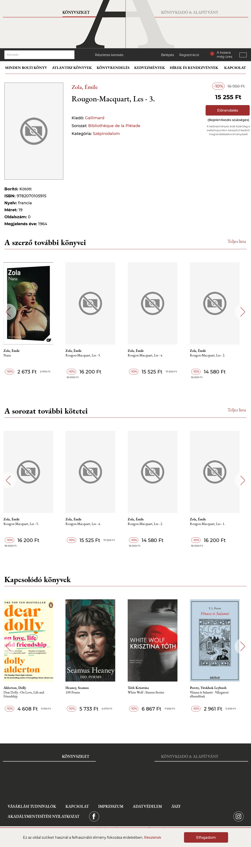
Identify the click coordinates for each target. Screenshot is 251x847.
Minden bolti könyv (26, 67)
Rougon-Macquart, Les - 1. (212, 524)
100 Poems (76, 692)
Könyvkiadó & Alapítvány (189, 12)
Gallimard (94, 118)
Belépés (167, 55)
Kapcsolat (235, 67)
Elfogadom (206, 837)
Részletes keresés (109, 55)
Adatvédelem (147, 806)
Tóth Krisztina (142, 688)
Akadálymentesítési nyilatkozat (43, 816)
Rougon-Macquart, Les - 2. (212, 355)
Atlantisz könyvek (72, 67)
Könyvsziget (76, 12)
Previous (8, 312)
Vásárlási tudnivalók (32, 806)
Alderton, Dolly (18, 688)
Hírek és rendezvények (194, 67)
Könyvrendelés (113, 67)
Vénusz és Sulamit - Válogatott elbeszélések (214, 694)
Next (243, 312)
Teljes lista (236, 241)
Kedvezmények (149, 67)
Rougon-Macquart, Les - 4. (150, 355)
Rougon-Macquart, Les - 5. (87, 355)
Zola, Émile (85, 87)
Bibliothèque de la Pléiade (114, 125)
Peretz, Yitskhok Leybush (213, 688)
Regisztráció (189, 55)
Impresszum (110, 806)
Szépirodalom (106, 133)
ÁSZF (176, 806)
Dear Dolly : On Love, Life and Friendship (27, 694)
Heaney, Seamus (81, 688)
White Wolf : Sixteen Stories (150, 692)
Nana (10, 355)
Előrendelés (227, 110)
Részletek (152, 837)
